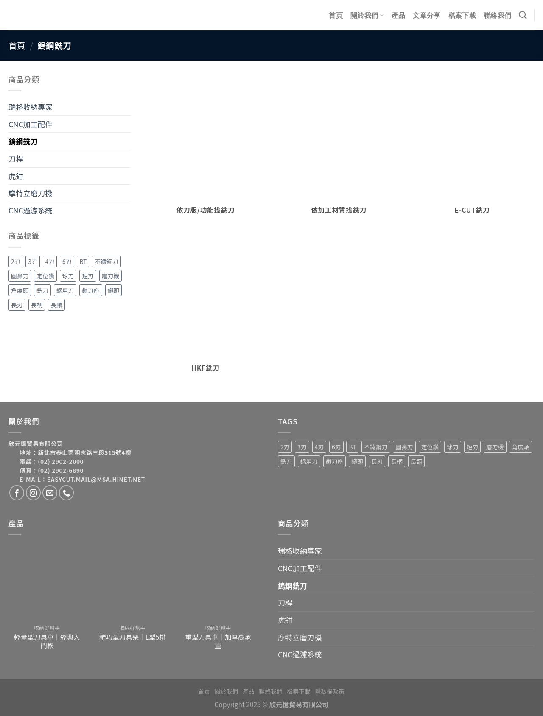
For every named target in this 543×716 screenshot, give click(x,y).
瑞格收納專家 (30, 106)
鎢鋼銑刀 (23, 141)
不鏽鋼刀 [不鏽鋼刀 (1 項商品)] (106, 261)
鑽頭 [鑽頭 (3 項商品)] (114, 290)
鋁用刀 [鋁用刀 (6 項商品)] (65, 290)
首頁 (336, 15)
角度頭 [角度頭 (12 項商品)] (19, 290)
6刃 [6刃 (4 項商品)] (66, 261)
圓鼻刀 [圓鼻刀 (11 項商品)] (19, 276)
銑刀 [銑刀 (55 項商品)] (42, 290)
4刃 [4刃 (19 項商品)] (49, 261)
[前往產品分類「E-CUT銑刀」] (472, 148)
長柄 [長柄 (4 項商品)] (37, 304)
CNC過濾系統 (30, 210)
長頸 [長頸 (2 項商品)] (56, 304)
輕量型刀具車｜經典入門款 (47, 640)
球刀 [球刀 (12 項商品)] (68, 276)
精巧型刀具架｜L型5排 (132, 636)
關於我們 (367, 15)
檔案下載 (462, 15)
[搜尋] (523, 15)
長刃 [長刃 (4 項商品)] (17, 304)
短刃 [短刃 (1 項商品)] (88, 276)
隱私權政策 (329, 691)
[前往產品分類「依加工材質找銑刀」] (338, 148)
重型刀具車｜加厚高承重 (218, 640)
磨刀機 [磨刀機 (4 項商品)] (110, 276)
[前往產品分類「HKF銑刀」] (205, 306)
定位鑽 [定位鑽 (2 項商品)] (45, 276)
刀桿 (15, 158)
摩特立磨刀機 (30, 193)
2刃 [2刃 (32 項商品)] (15, 261)
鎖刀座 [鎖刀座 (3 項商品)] (90, 290)
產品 (399, 15)
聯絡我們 (497, 15)
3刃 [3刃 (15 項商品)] (32, 261)
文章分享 (426, 15)
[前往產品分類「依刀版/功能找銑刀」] (205, 148)
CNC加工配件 (30, 124)
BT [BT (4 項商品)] (83, 261)
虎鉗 (15, 176)
